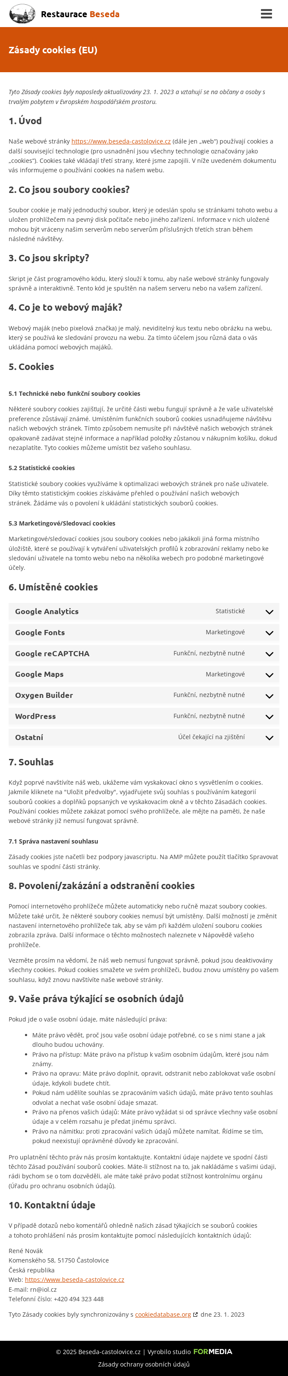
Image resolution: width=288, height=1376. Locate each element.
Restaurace (80, 14)
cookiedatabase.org (163, 1314)
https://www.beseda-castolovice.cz (121, 141)
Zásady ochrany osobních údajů (144, 1364)
